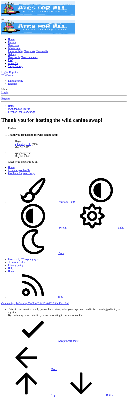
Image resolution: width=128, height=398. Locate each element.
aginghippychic (23, 144)
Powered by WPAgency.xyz (23, 259)
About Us (13, 63)
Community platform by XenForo (35, 303)
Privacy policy (16, 265)
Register (12, 83)
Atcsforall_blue (42, 201)
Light (95, 227)
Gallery (12, 54)
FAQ (10, 60)
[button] (101, 201)
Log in (4, 92)
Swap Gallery (15, 66)
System (37, 227)
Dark (36, 253)
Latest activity (15, 51)
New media (42, 51)
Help (10, 268)
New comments (29, 57)
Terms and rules (16, 262)
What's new (14, 48)
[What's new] (7, 75)
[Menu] (2, 19)
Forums (12, 42)
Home (11, 39)
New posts (13, 45)
